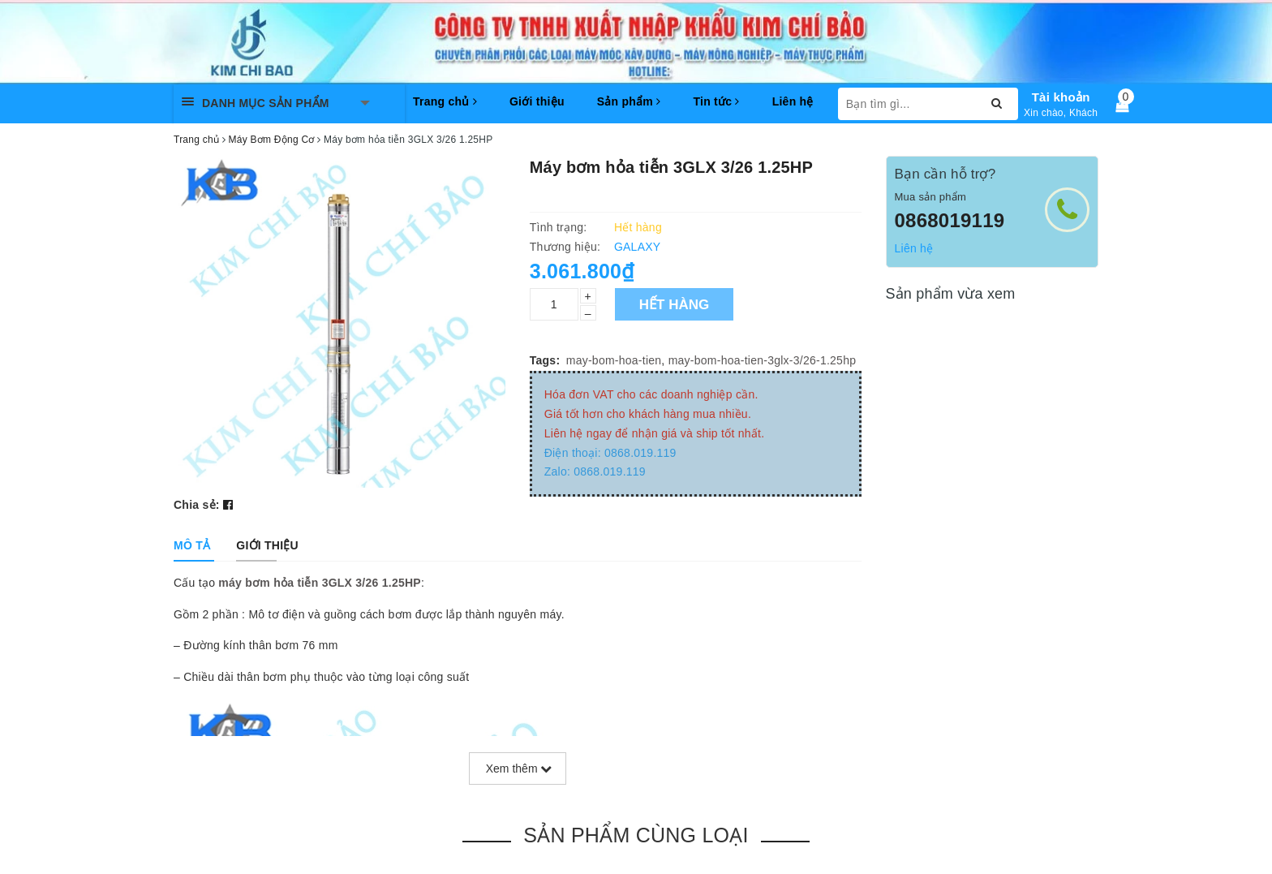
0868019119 (950, 220)
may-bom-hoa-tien (614, 360)
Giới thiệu (537, 101)
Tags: (545, 360)
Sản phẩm (629, 101)
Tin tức (716, 101)
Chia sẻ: (197, 504)
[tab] (192, 545)
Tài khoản (1061, 97)
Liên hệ (793, 101)
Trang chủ (445, 101)
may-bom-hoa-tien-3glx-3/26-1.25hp (762, 360)
